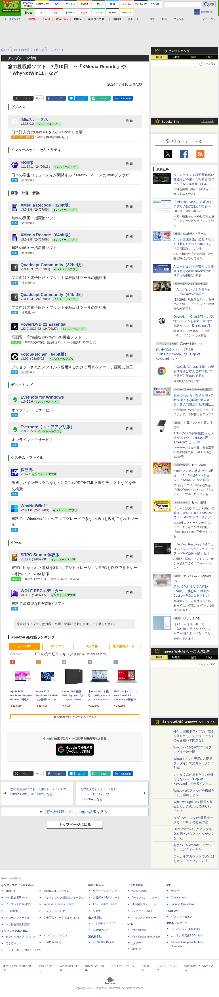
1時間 (159, 57)
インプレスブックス (56, 935)
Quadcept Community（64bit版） (53, 294)
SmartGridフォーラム (56, 890)
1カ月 (209, 57)
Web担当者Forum (16, 897)
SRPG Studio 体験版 (40, 554)
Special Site (170, 121)
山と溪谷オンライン (105, 923)
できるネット (14, 943)
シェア (59, 98)
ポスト (26, 98)
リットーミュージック (106, 890)
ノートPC (24, 646)
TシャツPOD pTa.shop (185, 928)
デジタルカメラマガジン (20, 936)
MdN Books (139, 930)
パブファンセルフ (181, 916)
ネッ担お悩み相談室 (18, 924)
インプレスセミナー (56, 911)
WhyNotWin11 (34, 505)
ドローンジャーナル (18, 917)
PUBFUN (172, 911)
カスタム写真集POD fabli (187, 935)
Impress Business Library (59, 904)
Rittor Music (96, 885)
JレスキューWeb (142, 911)
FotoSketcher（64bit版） (44, 354)
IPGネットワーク (176, 923)
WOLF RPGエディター (42, 590)
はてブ (81, 98)
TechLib (136, 949)
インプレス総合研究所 (19, 904)
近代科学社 (95, 936)
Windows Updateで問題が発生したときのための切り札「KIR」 (193, 806)
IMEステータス (34, 119)
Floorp (27, 162)
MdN (130, 924)
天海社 (175, 890)
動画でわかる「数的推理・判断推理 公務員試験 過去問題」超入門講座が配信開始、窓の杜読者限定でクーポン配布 (193, 404)
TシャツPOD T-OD (105, 904)
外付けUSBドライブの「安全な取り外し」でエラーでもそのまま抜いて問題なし (193, 736)
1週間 (192, 57)
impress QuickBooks (183, 904)
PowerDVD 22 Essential (43, 324)
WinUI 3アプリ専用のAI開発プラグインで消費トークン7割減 (193, 763)
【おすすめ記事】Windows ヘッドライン (188, 722)
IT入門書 (92, 646)
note (103, 98)
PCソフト (58, 646)
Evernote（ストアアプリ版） (47, 427)
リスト (39, 98)
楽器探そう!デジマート (106, 897)
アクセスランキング (176, 51)
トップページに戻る (75, 824)
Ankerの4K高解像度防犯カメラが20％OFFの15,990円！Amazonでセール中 (193, 437)
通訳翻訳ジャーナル (144, 904)
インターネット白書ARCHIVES (24, 950)
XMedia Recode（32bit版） (47, 205)
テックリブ (134, 943)
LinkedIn (126, 98)
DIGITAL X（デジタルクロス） (62, 917)
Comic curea (178, 897)
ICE (168, 885)
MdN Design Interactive (146, 936)
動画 (164, 19)
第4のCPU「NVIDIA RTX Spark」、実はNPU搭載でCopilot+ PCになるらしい (191, 591)
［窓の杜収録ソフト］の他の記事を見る (75, 812)
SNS (153, 19)
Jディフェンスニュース (146, 897)
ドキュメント (136, 19)
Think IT (10, 890)
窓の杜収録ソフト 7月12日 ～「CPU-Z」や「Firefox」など (99, 794)
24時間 (176, 57)
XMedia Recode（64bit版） (47, 234)
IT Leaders (12, 911)
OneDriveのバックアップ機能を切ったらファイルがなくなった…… (193, 833)
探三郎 (27, 469)
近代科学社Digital (103, 942)
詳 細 (129, 121)
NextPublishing (52, 942)
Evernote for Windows (42, 397)
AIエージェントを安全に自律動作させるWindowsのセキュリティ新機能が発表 (193, 271)
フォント (178, 19)
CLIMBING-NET (102, 930)
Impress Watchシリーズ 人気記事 (186, 651)
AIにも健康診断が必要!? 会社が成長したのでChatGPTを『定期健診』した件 (193, 244)
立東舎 (97, 911)
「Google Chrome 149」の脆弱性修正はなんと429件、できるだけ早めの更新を (193, 371)
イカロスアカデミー (144, 917)
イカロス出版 (135, 885)
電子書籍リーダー (125, 646)
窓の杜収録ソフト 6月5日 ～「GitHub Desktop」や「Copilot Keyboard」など (178, 354)
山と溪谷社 (95, 917)
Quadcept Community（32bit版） (53, 264)
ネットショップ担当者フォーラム (64, 897)
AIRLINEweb (139, 890)
